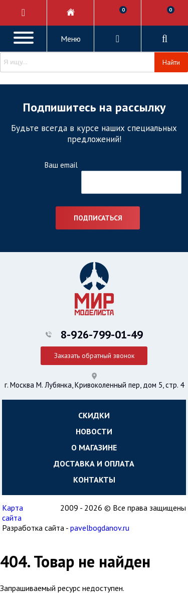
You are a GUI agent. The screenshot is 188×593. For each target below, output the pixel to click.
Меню (71, 39)
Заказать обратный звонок (94, 355)
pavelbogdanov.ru (99, 528)
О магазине (94, 447)
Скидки (94, 415)
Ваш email (61, 165)
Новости (94, 431)
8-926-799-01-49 (102, 334)
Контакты (94, 480)
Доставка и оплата (94, 463)
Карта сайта (12, 513)
